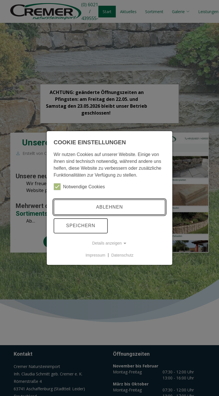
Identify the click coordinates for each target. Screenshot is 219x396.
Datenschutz (122, 255)
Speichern (80, 225)
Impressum (95, 255)
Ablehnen (109, 207)
